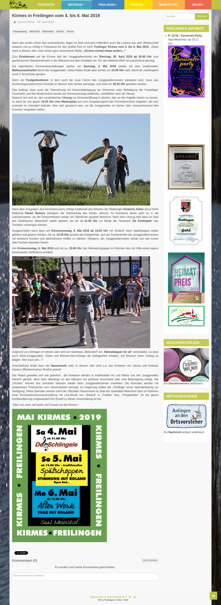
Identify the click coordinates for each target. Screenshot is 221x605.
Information (48, 31)
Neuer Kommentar (150, 560)
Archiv (198, 4)
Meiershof (35, 31)
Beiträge (76, 4)
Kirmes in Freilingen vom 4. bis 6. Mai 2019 (56, 15)
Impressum (96, 597)
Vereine (60, 31)
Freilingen (108, 4)
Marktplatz (168, 4)
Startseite (45, 4)
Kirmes (70, 31)
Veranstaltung (20, 31)
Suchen (202, 16)
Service (138, 4)
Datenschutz (114, 597)
